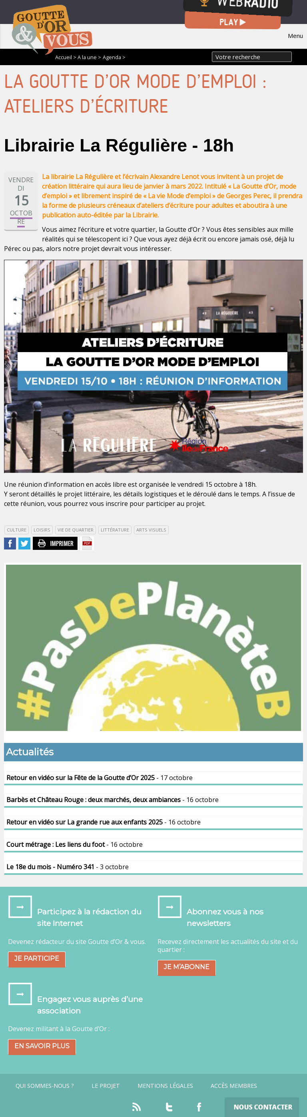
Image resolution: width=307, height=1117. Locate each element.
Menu (295, 36)
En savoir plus (42, 1046)
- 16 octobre (112, 799)
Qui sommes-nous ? (45, 1085)
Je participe (36, 958)
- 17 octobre (99, 777)
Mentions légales (165, 1085)
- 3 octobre (67, 866)
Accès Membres (234, 1085)
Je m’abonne (186, 967)
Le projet (106, 1085)
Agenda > (114, 57)
